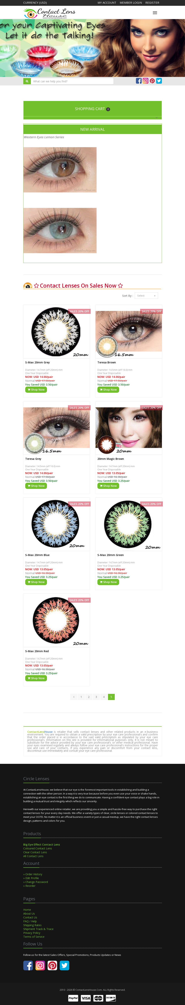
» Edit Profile (31, 878)
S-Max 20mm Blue (37, 555)
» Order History (32, 874)
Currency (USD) (35, 2)
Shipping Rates (32, 925)
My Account (107, 2)
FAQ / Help (30, 921)
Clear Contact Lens (35, 852)
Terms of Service (33, 936)
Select (146, 295)
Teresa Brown (106, 362)
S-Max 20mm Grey (37, 362)
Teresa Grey (33, 459)
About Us (29, 913)
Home (27, 909)
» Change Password (35, 882)
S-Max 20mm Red (37, 651)
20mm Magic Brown (110, 459)
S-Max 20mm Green (110, 555)
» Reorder (29, 886)
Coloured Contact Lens (37, 848)
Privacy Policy (31, 933)
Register (152, 2)
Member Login (131, 2)
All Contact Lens (33, 856)
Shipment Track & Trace (38, 929)
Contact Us (30, 917)
